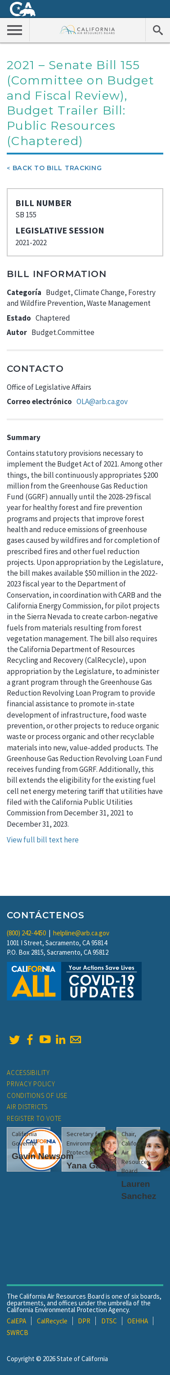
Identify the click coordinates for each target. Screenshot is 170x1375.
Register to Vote (34, 1118)
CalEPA (16, 1321)
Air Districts (27, 1106)
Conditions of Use (37, 1095)
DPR (84, 1321)
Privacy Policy (31, 1084)
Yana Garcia (91, 1165)
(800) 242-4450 (26, 933)
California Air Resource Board (87, 29)
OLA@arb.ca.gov (102, 401)
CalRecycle (52, 1321)
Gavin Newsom (43, 1156)
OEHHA (137, 1321)
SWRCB (17, 1332)
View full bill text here (43, 840)
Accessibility (28, 1072)
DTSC (109, 1321)
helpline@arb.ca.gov (81, 933)
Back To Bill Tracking (57, 168)
